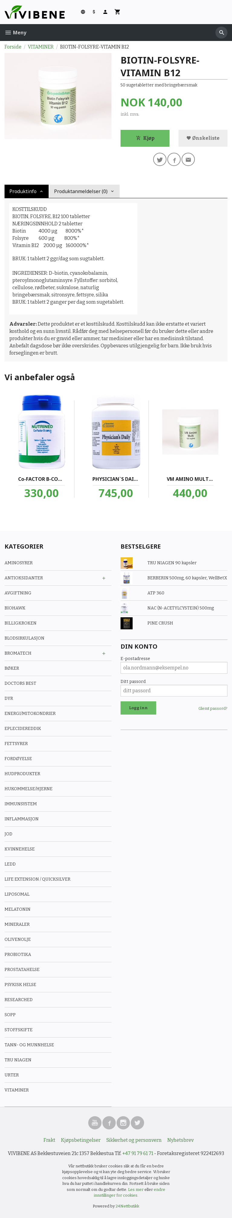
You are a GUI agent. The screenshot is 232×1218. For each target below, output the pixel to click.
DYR (9, 698)
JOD (8, 834)
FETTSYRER (16, 743)
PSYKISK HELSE (20, 984)
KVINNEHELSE (20, 849)
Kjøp (145, 138)
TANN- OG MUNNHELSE (29, 1044)
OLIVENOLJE (18, 939)
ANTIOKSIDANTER (24, 578)
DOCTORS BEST (20, 683)
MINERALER (17, 924)
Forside (13, 47)
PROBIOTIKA (18, 954)
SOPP (10, 1014)
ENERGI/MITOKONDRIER (30, 713)
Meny (15, 32)
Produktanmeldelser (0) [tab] (81, 191)
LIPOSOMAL (17, 894)
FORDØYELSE (18, 758)
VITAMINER (17, 1090)
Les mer (136, 1189)
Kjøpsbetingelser (81, 1140)
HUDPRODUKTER (22, 773)
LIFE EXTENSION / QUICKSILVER (37, 879)
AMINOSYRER (19, 562)
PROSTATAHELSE (22, 969)
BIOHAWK (15, 608)
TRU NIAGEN (18, 1060)
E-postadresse (135, 658)
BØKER (12, 668)
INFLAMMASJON (22, 819)
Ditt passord (133, 681)
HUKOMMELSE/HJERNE (29, 788)
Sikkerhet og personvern (134, 1140)
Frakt (49, 1140)
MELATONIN (18, 909)
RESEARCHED (19, 999)
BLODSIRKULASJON (24, 638)
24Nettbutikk (127, 1206)
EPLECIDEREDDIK (23, 728)
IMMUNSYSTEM (21, 803)
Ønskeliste (203, 138)
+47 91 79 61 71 (137, 1153)
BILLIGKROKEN (21, 623)
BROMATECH (18, 653)
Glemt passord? (212, 708)
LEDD (10, 864)
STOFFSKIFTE (19, 1029)
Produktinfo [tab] (23, 191)
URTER (12, 1075)
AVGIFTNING (18, 593)
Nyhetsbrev (180, 1140)
